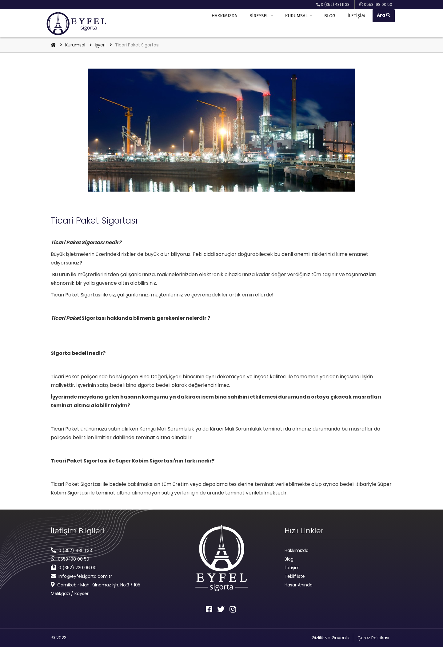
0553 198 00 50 (73, 559)
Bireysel (263, 23)
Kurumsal (300, 23)
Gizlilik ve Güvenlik (331, 638)
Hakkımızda (226, 23)
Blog (331, 23)
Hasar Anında (299, 585)
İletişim (358, 23)
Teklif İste (295, 576)
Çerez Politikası (373, 638)
